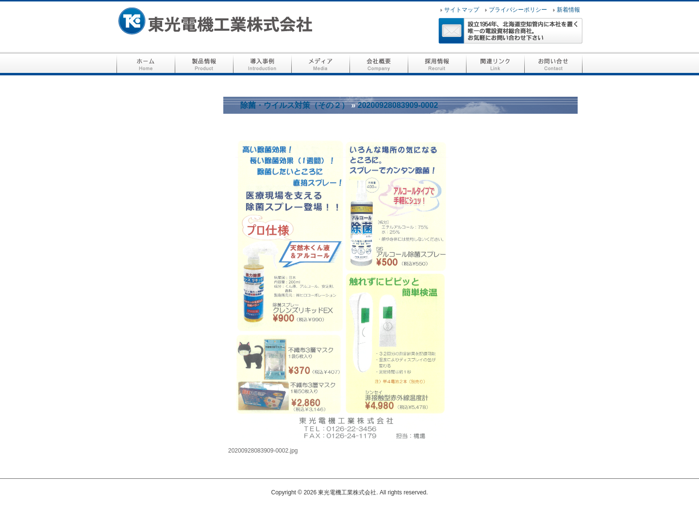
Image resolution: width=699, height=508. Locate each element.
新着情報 (568, 9)
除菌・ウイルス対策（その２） (294, 105)
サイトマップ (461, 9)
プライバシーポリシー (518, 9)
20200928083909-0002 (398, 105)
